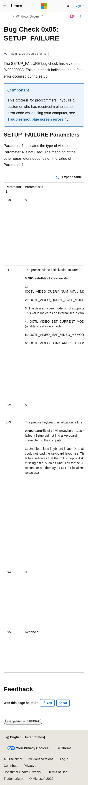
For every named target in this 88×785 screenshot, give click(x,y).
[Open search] (68, 6)
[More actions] (80, 16)
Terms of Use (57, 772)
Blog (62, 759)
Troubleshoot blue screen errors (35, 119)
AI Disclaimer (13, 759)
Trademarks (12, 778)
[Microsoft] (44, 6)
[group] (44, 427)
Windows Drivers (28, 16)
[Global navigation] (4, 6)
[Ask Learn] (72, 16)
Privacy (29, 765)
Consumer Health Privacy (22, 772)
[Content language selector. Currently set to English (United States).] (26, 737)
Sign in (79, 6)
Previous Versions (40, 759)
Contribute (11, 765)
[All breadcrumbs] (8, 16)
